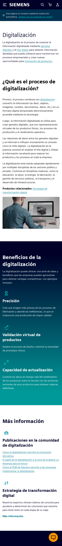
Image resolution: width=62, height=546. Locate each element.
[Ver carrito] (50, 5)
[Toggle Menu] (5, 5)
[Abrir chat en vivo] (53, 537)
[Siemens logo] (19, 4)
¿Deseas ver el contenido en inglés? (35, 17)
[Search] (42, 5)
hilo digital (23, 49)
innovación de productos (38, 61)
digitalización (47, 99)
